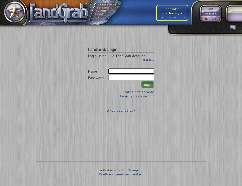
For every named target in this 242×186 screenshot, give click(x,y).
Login (210, 8)
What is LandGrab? (121, 110)
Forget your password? (137, 96)
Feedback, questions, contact (121, 174)
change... (148, 59)
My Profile (210, 13)
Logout (210, 19)
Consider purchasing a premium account (172, 13)
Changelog (135, 170)
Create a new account (138, 92)
